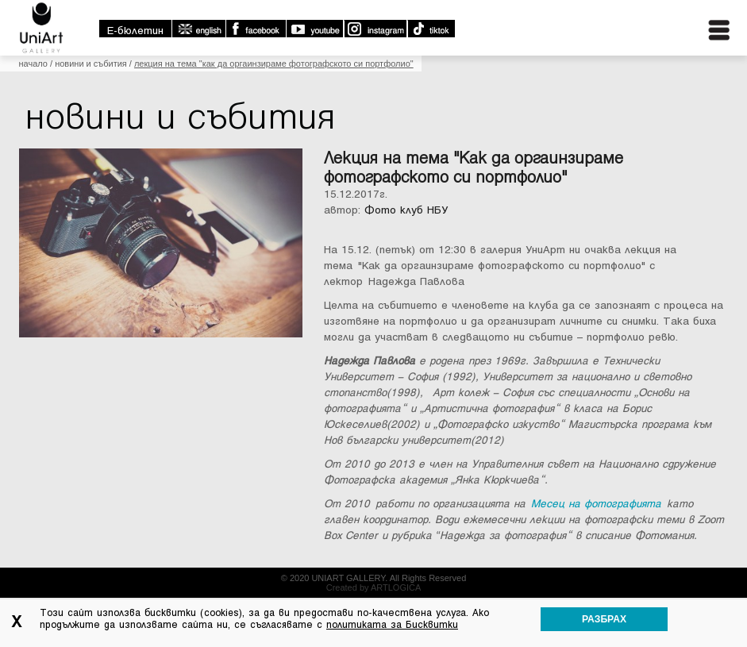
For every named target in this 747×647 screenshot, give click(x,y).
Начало (33, 63)
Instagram (374, 28)
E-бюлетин (135, 31)
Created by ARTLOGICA (374, 587)
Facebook (255, 28)
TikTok (430, 28)
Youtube (314, 28)
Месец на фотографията (596, 504)
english (198, 28)
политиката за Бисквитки (392, 624)
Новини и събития (91, 63)
